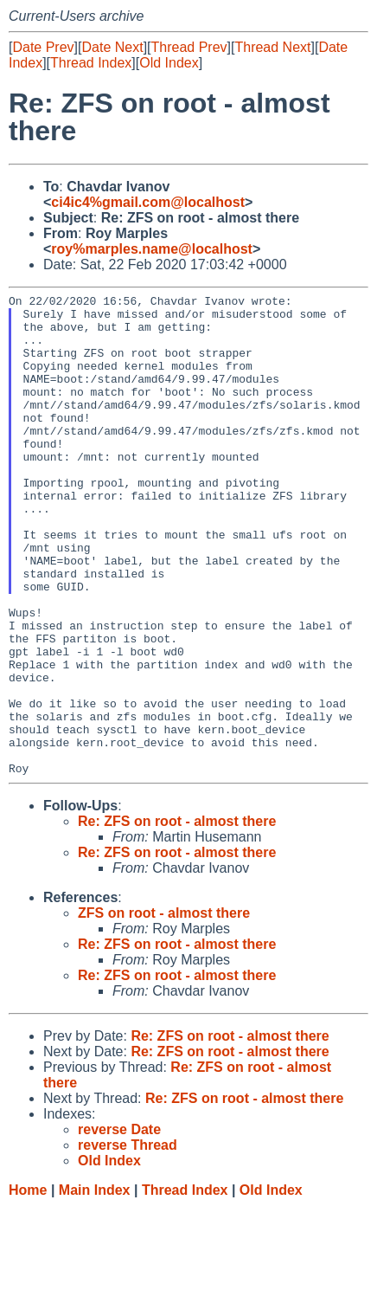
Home (28, 1286)
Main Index (95, 1286)
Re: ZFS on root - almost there (177, 917)
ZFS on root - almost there (164, 1009)
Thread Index (90, 62)
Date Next (112, 47)
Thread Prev (189, 47)
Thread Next (272, 47)
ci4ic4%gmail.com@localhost (148, 202)
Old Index (168, 62)
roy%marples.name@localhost (151, 249)
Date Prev (42, 47)
